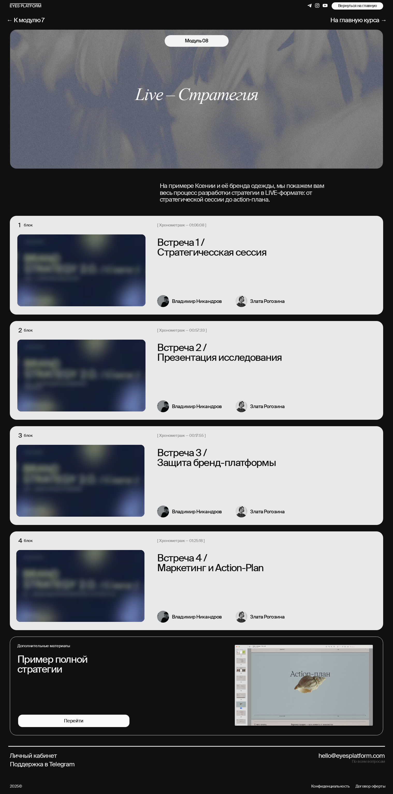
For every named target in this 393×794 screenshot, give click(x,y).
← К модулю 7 (25, 20)
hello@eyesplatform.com (351, 756)
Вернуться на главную (357, 5)
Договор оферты (370, 786)
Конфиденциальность (330, 786)
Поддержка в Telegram (42, 764)
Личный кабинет (33, 756)
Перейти (73, 721)
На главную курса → (358, 20)
